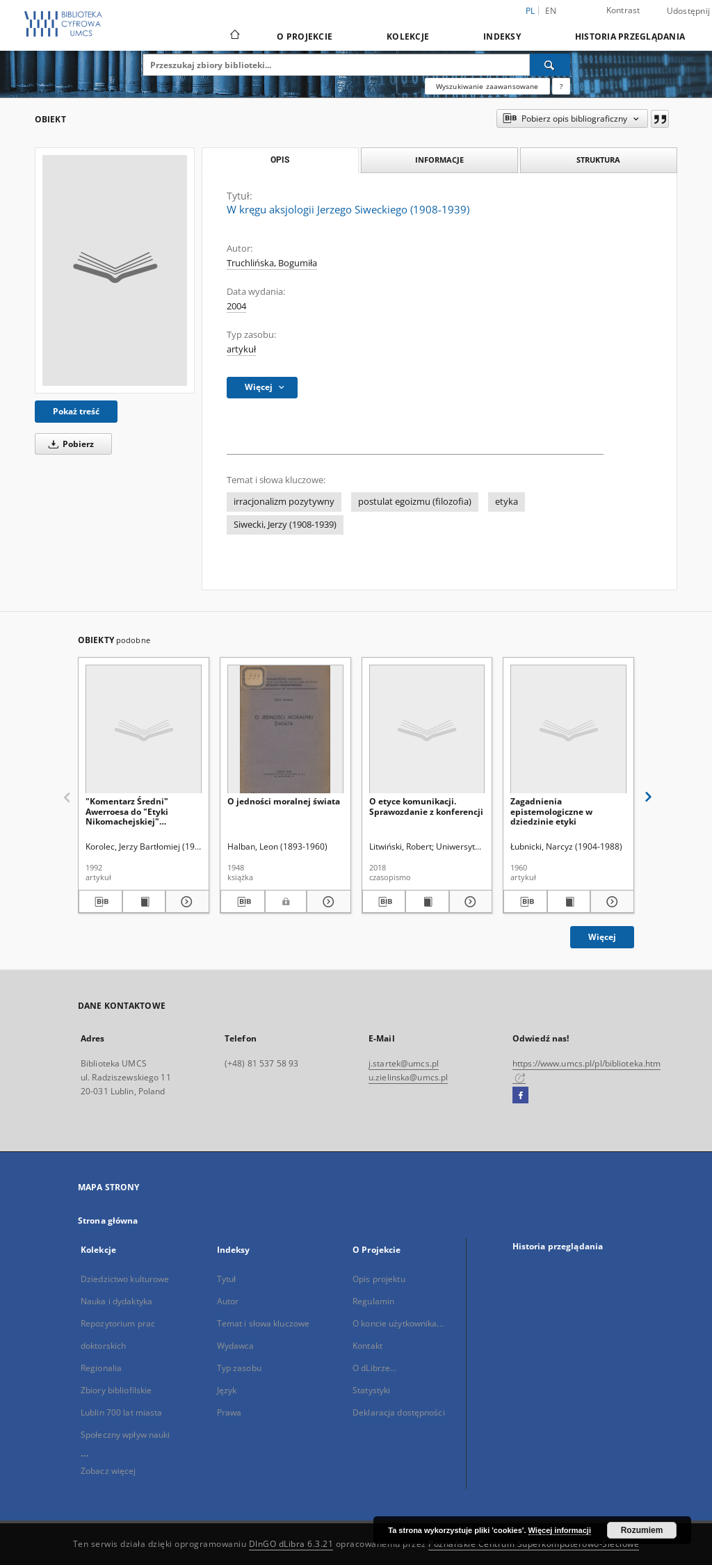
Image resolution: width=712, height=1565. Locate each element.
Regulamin (373, 1301)
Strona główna (108, 1220)
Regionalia (101, 1368)
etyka (506, 502)
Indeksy (502, 36)
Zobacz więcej (108, 1471)
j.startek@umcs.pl (404, 1063)
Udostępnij (689, 11)
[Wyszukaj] (550, 65)
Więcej (602, 937)
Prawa (229, 1412)
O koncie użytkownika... (398, 1323)
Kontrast (623, 10)
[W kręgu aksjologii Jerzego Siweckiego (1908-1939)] (114, 270)
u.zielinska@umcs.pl (408, 1077)
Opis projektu (379, 1279)
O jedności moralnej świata (283, 801)
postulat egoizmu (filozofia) (414, 502)
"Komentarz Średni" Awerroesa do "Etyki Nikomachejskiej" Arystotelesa (127, 811)
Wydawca (235, 1346)
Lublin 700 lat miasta (122, 1412)
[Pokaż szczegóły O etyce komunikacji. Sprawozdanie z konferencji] (469, 902)
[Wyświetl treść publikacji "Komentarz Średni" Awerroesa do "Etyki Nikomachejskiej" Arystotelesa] (144, 902)
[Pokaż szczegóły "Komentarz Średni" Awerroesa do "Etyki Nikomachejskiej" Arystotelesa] (185, 902)
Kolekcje (408, 36)
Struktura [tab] (598, 159)
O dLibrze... (374, 1368)
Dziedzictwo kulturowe (125, 1279)
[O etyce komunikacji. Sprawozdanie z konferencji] (427, 729)
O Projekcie (304, 36)
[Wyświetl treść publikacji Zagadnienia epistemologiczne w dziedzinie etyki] (569, 902)
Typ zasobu (239, 1368)
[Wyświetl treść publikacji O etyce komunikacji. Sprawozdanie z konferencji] (427, 902)
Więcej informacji (559, 1530)
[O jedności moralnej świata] (285, 729)
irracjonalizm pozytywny (284, 502)
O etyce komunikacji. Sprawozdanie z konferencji (426, 806)
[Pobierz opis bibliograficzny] (100, 902)
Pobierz (69, 444)
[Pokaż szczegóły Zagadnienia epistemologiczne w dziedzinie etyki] (610, 902)
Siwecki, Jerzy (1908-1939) (285, 524)
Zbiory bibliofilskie (116, 1390)
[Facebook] (520, 1095)
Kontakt (367, 1346)
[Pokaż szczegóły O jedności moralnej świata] (326, 902)
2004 (236, 306)
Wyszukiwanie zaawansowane (487, 86)
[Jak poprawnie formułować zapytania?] (561, 86)
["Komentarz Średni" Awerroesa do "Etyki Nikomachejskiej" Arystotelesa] (143, 729)
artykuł (241, 349)
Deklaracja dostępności (399, 1412)
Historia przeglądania (630, 36)
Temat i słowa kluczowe (263, 1323)
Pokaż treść (76, 411)
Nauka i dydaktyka (116, 1301)
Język (227, 1390)
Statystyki (371, 1390)
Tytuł (226, 1279)
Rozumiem (642, 1530)
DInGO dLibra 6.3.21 (291, 1544)
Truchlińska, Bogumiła (272, 263)
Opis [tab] (279, 160)
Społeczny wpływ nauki (125, 1435)
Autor (228, 1301)
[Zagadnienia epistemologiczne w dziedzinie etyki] (568, 729)
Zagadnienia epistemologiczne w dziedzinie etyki (551, 811)
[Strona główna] (234, 36)
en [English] (551, 10)
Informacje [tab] (439, 159)
